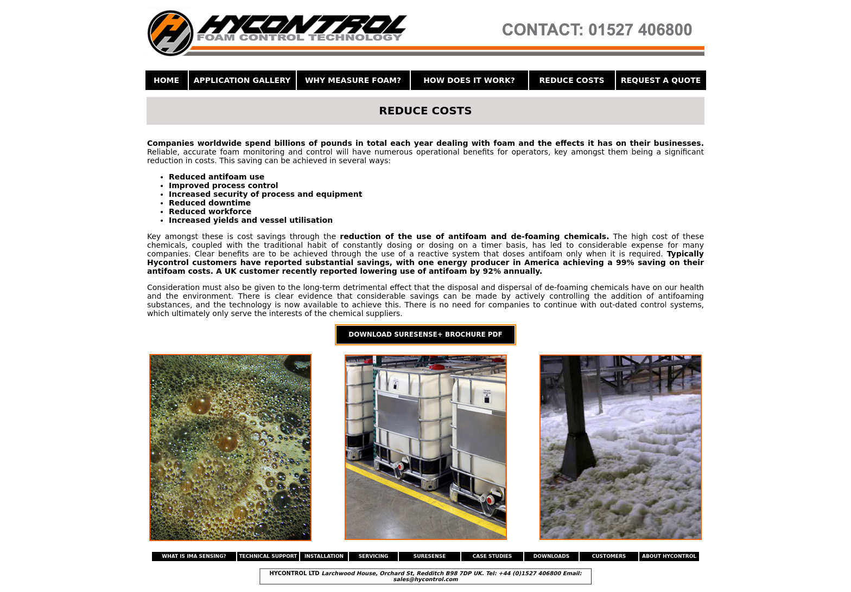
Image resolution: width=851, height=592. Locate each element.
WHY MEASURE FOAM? (353, 80)
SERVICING (374, 556)
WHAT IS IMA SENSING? (194, 556)
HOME (166, 80)
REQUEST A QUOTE (661, 80)
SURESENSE (430, 556)
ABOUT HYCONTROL (669, 556)
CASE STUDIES (492, 556)
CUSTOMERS (609, 556)
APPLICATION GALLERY (242, 80)
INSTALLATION (324, 556)
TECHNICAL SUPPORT (268, 556)
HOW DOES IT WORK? (469, 80)
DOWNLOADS (551, 556)
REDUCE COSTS (572, 80)
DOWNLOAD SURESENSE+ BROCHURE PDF (425, 334)
